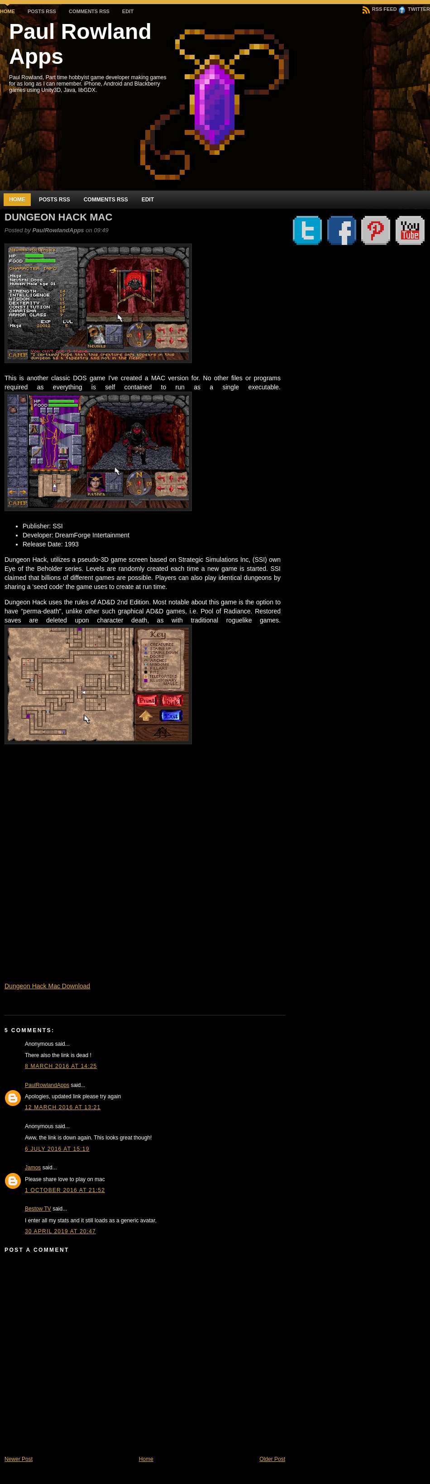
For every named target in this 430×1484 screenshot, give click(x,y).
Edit (128, 11)
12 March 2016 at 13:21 (62, 1107)
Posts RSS (42, 11)
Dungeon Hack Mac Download (47, 986)
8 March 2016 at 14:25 (61, 1066)
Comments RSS (89, 11)
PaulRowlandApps (47, 1085)
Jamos (33, 1167)
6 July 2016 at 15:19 (57, 1149)
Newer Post (19, 1459)
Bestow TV (38, 1209)
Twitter (414, 9)
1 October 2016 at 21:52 (65, 1190)
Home (7, 11)
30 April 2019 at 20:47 (60, 1231)
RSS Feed (380, 9)
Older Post (272, 1459)
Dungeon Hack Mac (58, 217)
